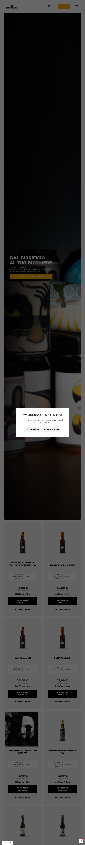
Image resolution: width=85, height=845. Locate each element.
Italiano (5, 843)
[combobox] (7, 843)
